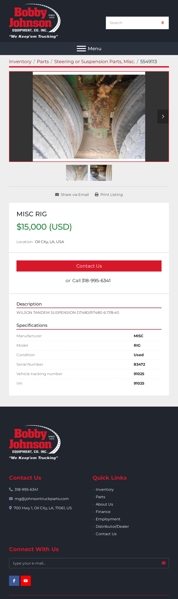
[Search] (135, 23)
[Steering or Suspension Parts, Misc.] (94, 61)
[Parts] (43, 61)
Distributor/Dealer (112, 526)
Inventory (105, 489)
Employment (108, 519)
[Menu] (81, 48)
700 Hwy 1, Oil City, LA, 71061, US (43, 508)
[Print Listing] (109, 194)
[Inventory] (20, 61)
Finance (103, 511)
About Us (104, 504)
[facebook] (14, 581)
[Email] (89, 563)
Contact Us (89, 266)
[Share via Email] (72, 194)
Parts (100, 497)
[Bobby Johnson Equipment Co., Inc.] (34, 442)
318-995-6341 (96, 280)
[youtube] (26, 581)
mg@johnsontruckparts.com (42, 499)
